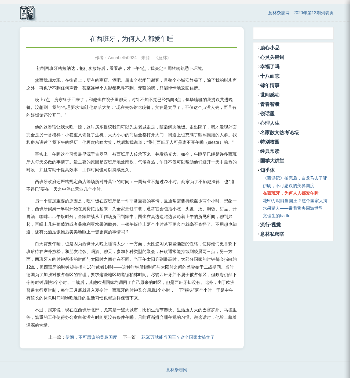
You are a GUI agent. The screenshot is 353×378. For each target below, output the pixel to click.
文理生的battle (276, 215)
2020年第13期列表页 (313, 12)
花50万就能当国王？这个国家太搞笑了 (178, 337)
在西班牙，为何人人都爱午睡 (291, 193)
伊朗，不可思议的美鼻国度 (91, 337)
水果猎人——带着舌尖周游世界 (293, 208)
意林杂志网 (279, 12)
